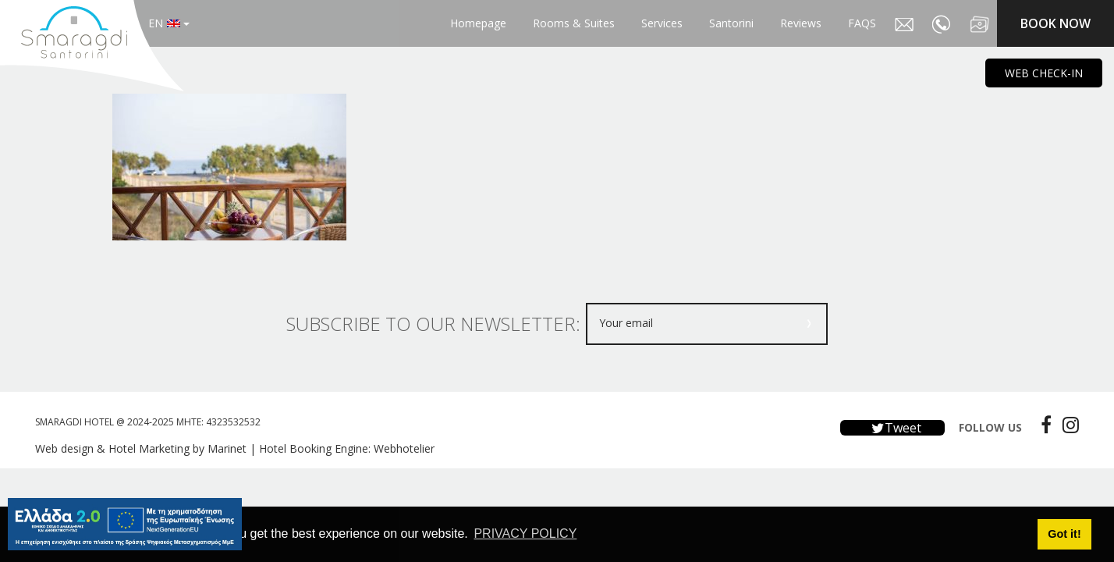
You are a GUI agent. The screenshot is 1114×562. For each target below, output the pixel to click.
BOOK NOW (1055, 23)
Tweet (892, 428)
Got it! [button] (1064, 534)
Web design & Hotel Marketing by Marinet (141, 448)
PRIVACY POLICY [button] (525, 533)
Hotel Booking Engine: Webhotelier (347, 448)
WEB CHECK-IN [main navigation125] (1044, 73)
